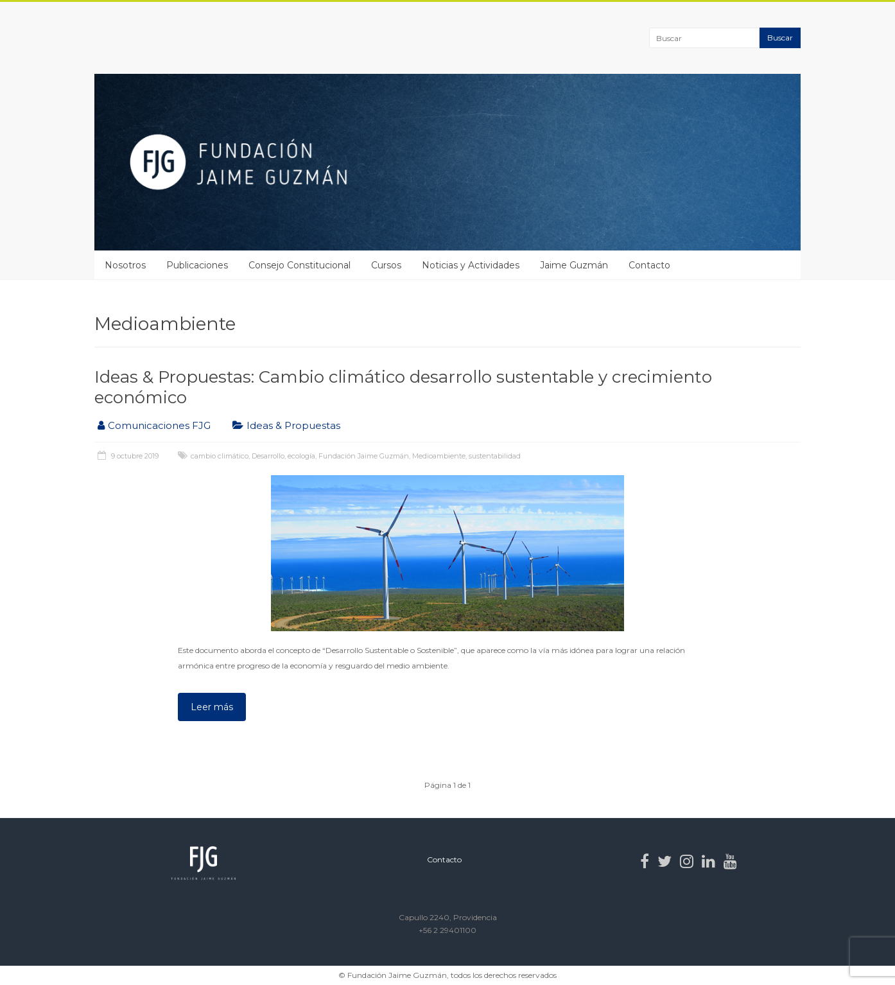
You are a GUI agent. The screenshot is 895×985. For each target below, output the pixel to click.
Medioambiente (438, 455)
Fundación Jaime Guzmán (363, 455)
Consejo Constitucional (299, 265)
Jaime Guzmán (574, 265)
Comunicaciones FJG (159, 425)
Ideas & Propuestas (293, 425)
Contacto (649, 265)
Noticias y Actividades (470, 265)
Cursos (386, 265)
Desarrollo (268, 455)
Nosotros (125, 265)
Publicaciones (197, 265)
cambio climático (219, 455)
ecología (301, 455)
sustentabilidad (495, 455)
